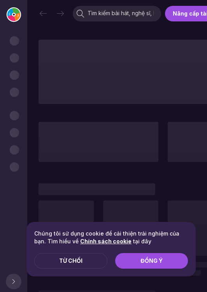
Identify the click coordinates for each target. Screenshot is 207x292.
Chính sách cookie (106, 241)
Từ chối (70, 260)
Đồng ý (151, 260)
